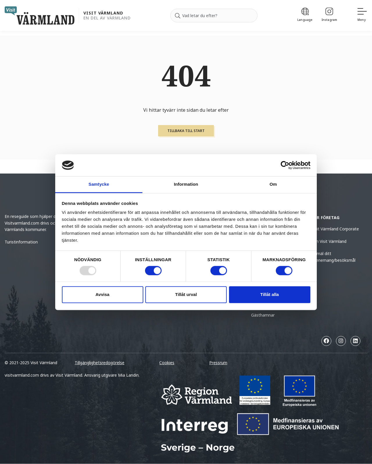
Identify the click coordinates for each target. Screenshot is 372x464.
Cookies (166, 362)
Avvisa (103, 294)
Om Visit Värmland (329, 241)
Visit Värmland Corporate (335, 229)
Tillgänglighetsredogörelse (99, 362)
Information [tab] (186, 184)
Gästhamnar (263, 315)
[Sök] (177, 16)
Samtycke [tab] (99, 184)
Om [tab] (273, 184)
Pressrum (218, 362)
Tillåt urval (186, 294)
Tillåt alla (269, 294)
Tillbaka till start (186, 130)
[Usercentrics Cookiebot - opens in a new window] (285, 165)
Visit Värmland (103, 13)
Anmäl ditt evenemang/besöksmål (333, 257)
